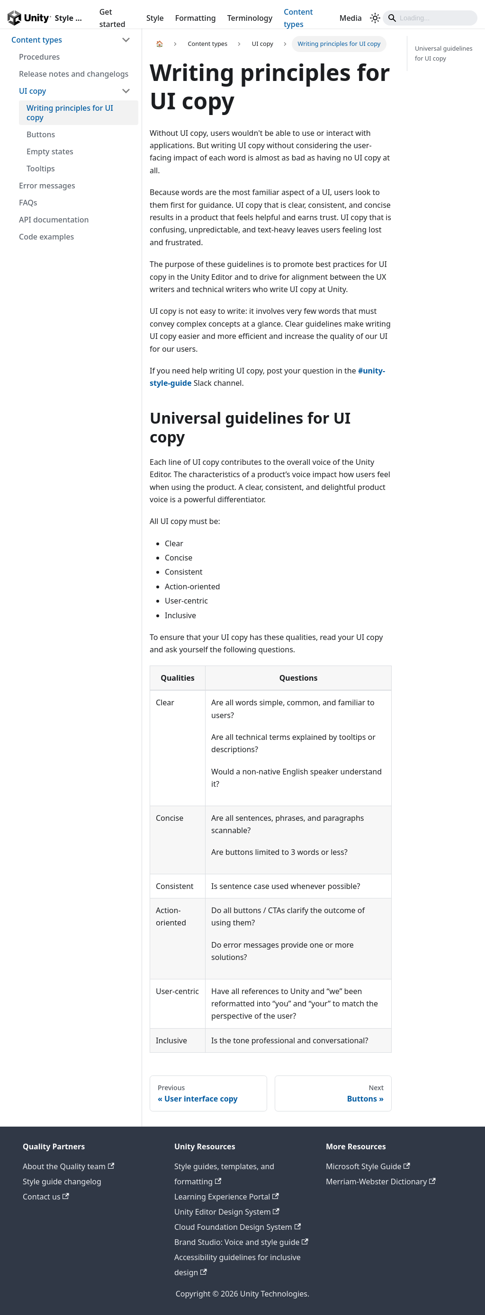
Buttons (41, 134)
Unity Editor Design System (226, 1212)
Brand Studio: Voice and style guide (241, 1242)
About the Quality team (68, 1166)
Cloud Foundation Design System (237, 1227)
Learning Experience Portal (226, 1196)
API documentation (54, 219)
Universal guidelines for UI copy (444, 53)
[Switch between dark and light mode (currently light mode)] (375, 18)
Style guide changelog (62, 1181)
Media (351, 18)
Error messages (47, 185)
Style (155, 18)
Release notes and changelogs (73, 74)
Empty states (50, 151)
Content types (298, 18)
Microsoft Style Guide (368, 1166)
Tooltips (41, 168)
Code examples (46, 236)
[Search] (430, 18)
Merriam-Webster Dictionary (381, 1181)
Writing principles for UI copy (70, 113)
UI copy (32, 91)
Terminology (250, 18)
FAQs (28, 202)
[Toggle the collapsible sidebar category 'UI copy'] (126, 90)
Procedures (39, 57)
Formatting (195, 18)
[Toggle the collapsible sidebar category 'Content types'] (126, 39)
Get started (112, 18)
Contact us (46, 1196)
